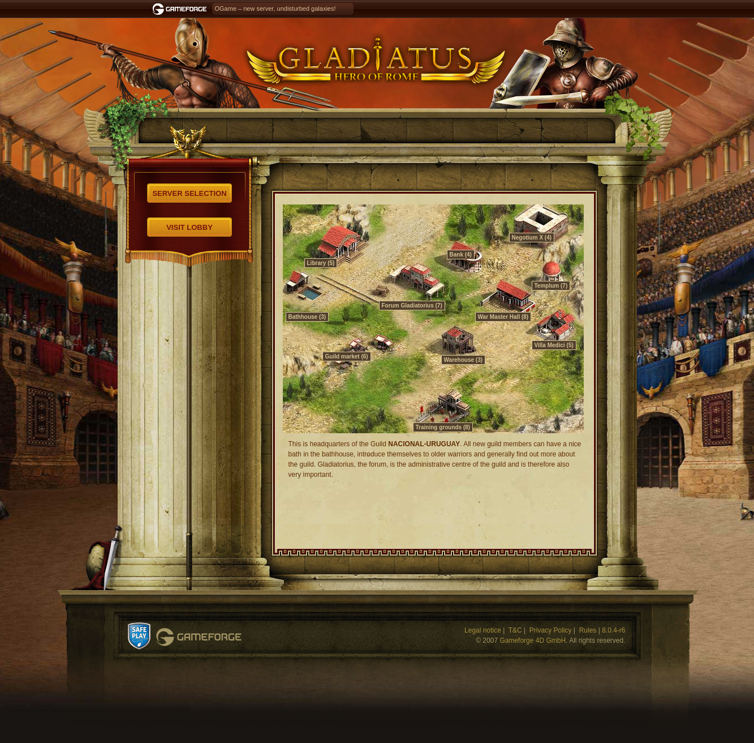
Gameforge (199, 637)
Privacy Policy (550, 630)
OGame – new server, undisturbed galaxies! (275, 8)
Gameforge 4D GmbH (532, 640)
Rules (588, 630)
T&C (515, 630)
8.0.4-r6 (613, 630)
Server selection (189, 193)
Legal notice (482, 630)
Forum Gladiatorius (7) (412, 305)
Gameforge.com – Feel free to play (181, 9)
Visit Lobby (189, 227)
